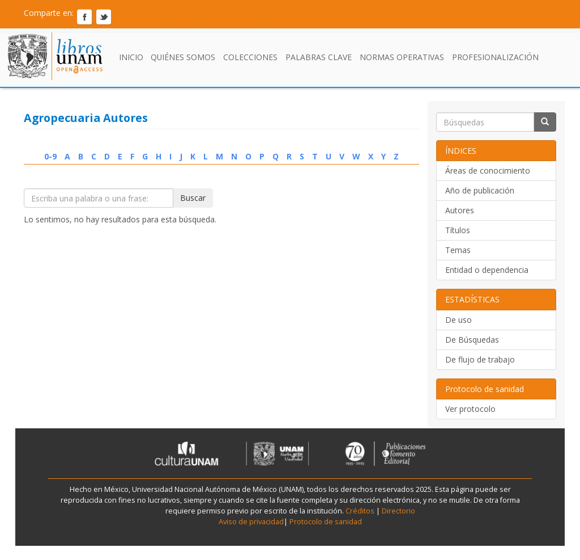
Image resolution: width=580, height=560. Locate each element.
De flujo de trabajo (480, 359)
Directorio (397, 511)
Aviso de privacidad (251, 522)
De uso (458, 319)
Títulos (457, 230)
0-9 (50, 156)
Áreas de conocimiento (487, 170)
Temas (458, 250)
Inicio (131, 57)
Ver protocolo (470, 408)
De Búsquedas (472, 339)
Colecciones (250, 57)
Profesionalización (495, 57)
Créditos (360, 511)
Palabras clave (318, 57)
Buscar (193, 197)
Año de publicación (479, 190)
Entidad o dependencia (486, 269)
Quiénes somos (183, 57)
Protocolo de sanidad (325, 522)
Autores (459, 210)
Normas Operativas (402, 57)
